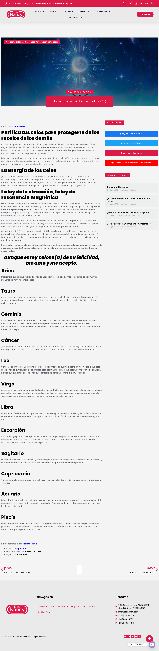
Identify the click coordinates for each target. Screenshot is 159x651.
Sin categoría (51, 41)
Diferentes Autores (34, 41)
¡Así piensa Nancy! (14, 41)
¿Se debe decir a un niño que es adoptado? (128, 212)
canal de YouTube (31, 551)
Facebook (22, 554)
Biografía (84, 11)
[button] (124, 3)
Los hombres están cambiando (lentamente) (129, 224)
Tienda (39, 11)
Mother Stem (75, 17)
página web (21, 548)
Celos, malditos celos (117, 187)
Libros (53, 11)
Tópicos (68, 11)
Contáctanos (103, 11)
